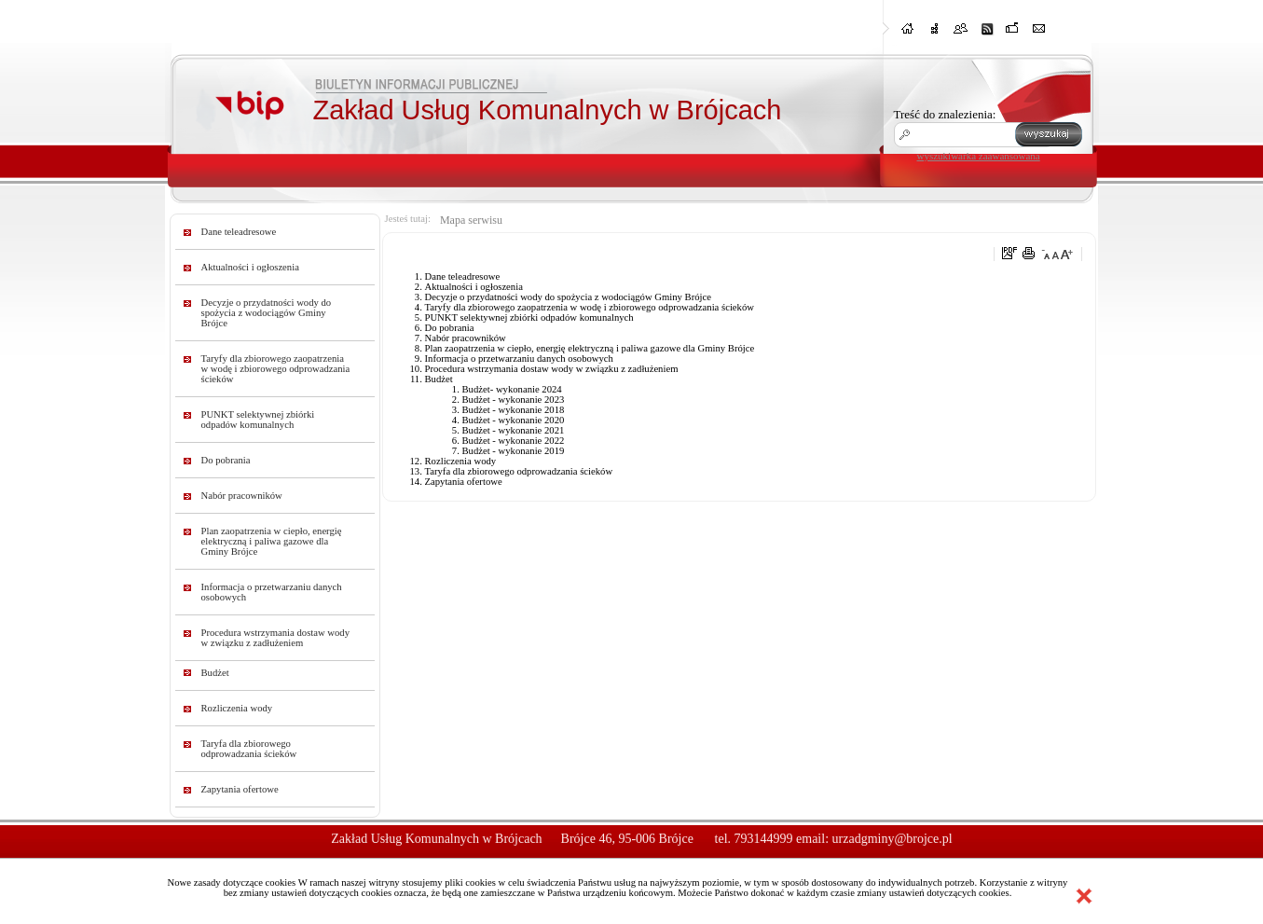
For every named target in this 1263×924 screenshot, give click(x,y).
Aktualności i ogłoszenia (250, 267)
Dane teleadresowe (239, 232)
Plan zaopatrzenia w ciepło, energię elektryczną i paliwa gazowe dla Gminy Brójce (271, 541)
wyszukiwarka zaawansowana (978, 155)
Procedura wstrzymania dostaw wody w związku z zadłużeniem (275, 637)
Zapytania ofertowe (240, 789)
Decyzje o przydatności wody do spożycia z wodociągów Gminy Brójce (266, 312)
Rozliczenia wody (237, 708)
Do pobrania (226, 460)
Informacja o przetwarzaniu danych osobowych (271, 592)
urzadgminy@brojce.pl (892, 839)
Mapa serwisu (471, 220)
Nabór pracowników (241, 495)
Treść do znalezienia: (945, 114)
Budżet (215, 673)
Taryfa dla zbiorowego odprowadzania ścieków (249, 748)
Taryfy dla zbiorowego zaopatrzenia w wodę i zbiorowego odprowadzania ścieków (275, 368)
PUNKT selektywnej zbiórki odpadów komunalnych (258, 419)
